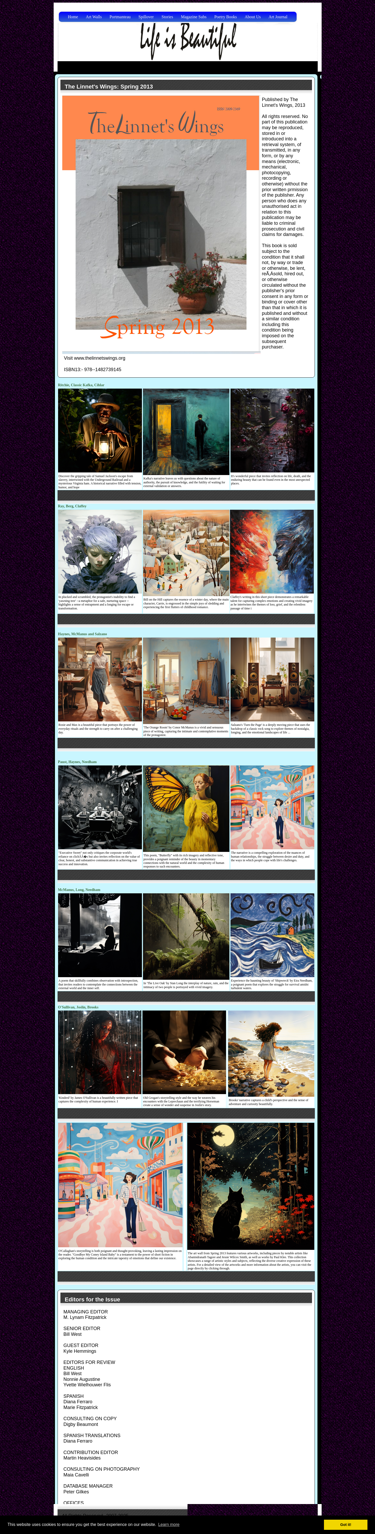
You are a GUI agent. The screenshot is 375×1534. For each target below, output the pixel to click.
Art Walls (94, 17)
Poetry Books (225, 17)
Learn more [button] (168, 1524)
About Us (253, 17)
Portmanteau (120, 17)
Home (73, 17)
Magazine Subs (194, 17)
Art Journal (277, 17)
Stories (167, 17)
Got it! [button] (345, 1525)
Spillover (146, 17)
